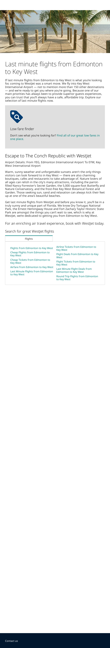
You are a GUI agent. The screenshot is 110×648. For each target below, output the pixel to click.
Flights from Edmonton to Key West (31, 248)
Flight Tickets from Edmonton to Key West (75, 263)
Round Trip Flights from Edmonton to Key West (77, 278)
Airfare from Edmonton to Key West (31, 267)
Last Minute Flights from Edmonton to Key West (31, 273)
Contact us (11, 641)
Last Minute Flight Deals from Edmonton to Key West (74, 270)
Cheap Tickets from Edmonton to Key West (30, 261)
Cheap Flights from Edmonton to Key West (30, 254)
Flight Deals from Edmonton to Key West (77, 255)
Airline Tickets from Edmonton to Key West (76, 248)
